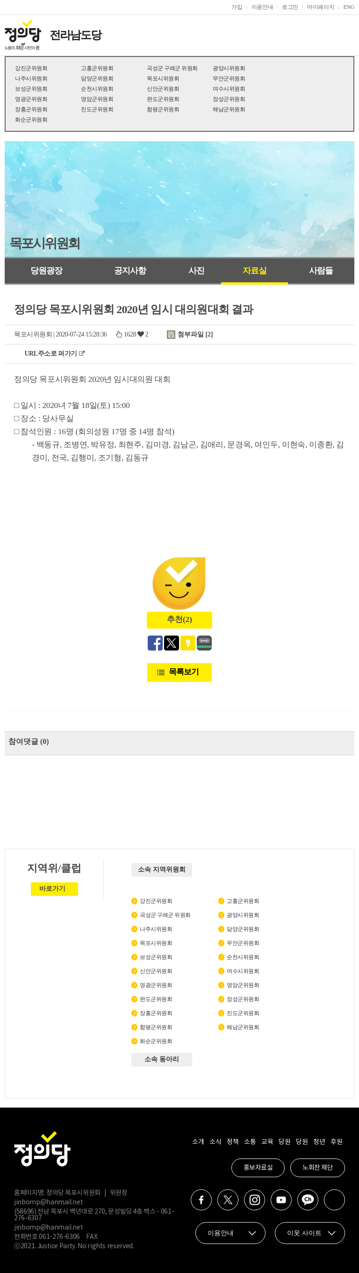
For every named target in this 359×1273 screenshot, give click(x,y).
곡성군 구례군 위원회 (172, 68)
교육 (267, 1142)
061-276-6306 (59, 1237)
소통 (250, 1142)
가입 (236, 7)
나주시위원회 (31, 78)
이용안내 (262, 7)
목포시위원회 (163, 78)
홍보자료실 (258, 1168)
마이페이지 (320, 7)
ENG (348, 7)
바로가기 (52, 888)
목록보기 (184, 671)
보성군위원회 (31, 89)
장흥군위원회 (31, 109)
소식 (215, 1142)
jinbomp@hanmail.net (48, 1202)
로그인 (290, 7)
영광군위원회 (31, 99)
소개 (198, 1142)
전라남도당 (75, 35)
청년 (319, 1142)
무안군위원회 (229, 78)
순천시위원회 (97, 89)
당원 (284, 1142)
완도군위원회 (163, 99)
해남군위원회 (229, 109)
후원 (336, 1142)
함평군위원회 (163, 109)
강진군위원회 (31, 68)
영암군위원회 (97, 99)
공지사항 (130, 270)
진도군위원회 (97, 109)
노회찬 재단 (317, 1168)
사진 (196, 270)
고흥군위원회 (97, 68)
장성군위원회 (229, 99)
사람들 (321, 270)
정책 (232, 1142)
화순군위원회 (31, 119)
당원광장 (46, 270)
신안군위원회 (163, 89)
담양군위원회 (97, 78)
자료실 (254, 270)
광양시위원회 (229, 68)
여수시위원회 (229, 89)
